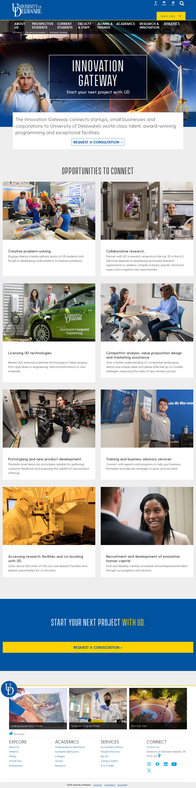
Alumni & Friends (105, 25)
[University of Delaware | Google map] (159, 756)
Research (60, 765)
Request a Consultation (96, 142)
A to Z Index (107, 765)
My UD (104, 756)
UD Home (17, 32)
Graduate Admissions (67, 751)
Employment (16, 765)
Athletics (172, 23)
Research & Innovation (149, 25)
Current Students (65, 25)
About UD (19, 25)
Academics (125, 23)
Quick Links (168, 16)
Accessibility (122, 785)
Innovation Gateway (58, 32)
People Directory (110, 751)
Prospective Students (43, 25)
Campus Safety (109, 760)
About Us (14, 746)
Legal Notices (109, 785)
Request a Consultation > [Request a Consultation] (98, 647)
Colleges (60, 756)
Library (59, 760)
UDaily (12, 756)
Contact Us (153, 746)
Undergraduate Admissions (70, 746)
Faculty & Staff (84, 25)
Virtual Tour (15, 760)
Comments (97, 785)
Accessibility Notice (112, 746)
